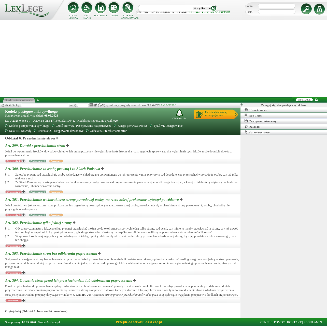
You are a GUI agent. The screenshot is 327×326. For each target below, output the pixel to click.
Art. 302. (39, 223)
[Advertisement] (163, 58)
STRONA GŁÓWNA (73, 17)
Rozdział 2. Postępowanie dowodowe (58, 131)
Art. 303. (51, 253)
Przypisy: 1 (56, 161)
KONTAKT (294, 322)
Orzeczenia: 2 (13, 300)
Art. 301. (92, 199)
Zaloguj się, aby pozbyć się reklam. (284, 105)
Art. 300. (53, 169)
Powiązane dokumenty (260, 121)
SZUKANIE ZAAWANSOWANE (128, 17)
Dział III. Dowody (18, 131)
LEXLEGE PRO (167, 105)
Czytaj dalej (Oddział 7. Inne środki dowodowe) (36, 311)
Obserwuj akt (179, 114)
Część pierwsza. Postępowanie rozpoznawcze (81, 125)
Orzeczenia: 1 (13, 215)
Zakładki (252, 126)
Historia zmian (256, 109)
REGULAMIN (313, 322)
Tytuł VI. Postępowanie (166, 125)
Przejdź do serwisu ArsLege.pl (139, 322)
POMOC (279, 322)
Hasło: (249, 12)
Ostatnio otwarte (257, 132)
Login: (249, 6)
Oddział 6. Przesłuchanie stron (106, 131)
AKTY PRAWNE (87, 17)
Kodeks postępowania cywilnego (31, 111)
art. (87, 294)
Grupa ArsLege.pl (49, 322)
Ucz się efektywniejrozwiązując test (216, 113)
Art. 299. (35, 146)
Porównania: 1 (38, 161)
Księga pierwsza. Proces (130, 125)
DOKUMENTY (100, 16)
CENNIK (114, 16)
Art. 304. (69, 280)
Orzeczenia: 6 (13, 161)
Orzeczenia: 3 (13, 192)
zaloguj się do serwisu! (209, 12)
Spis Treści (253, 115)
